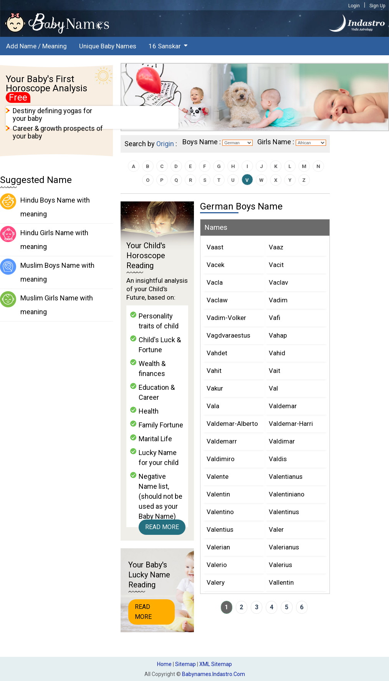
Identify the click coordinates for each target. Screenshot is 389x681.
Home (164, 664)
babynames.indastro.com (213, 674)
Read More (162, 527)
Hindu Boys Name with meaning (45, 205)
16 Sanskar (165, 46)
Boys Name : (201, 142)
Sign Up (377, 5)
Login (354, 5)
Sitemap (185, 664)
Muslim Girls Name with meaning (46, 303)
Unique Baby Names (107, 46)
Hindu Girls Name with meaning (44, 238)
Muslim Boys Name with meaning (47, 271)
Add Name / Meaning (36, 46)
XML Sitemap (215, 664)
